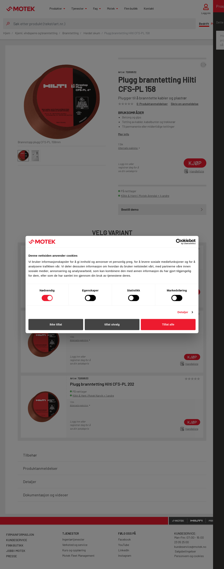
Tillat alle (168, 324)
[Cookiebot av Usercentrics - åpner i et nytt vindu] (179, 242)
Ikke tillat (56, 324)
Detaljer (183, 312)
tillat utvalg (111, 324)
